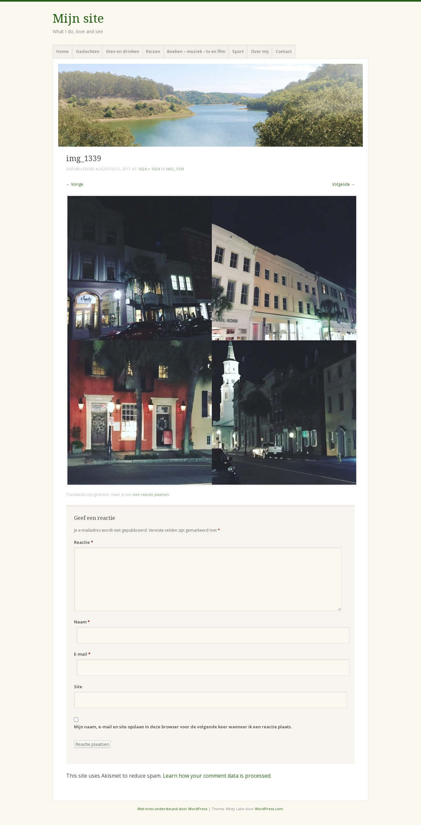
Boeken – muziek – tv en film (196, 51)
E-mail (82, 654)
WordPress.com (269, 808)
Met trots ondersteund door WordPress (172, 808)
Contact (284, 51)
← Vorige (74, 184)
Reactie (83, 542)
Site (78, 687)
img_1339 (175, 168)
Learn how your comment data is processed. (217, 775)
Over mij (260, 51)
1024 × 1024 (149, 168)
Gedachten (87, 51)
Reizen (153, 51)
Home (62, 51)
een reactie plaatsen (151, 494)
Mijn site (78, 19)
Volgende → (343, 184)
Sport (238, 51)
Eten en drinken (122, 51)
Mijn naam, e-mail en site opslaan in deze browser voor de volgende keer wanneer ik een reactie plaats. (183, 727)
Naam (82, 622)
